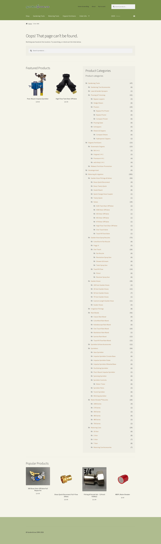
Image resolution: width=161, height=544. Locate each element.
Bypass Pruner (101, 115)
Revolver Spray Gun (103, 277)
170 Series (97, 408)
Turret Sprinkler (99, 392)
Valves (96, 202)
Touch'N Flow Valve (103, 234)
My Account (101, 6)
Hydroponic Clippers (103, 139)
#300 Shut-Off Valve (103, 210)
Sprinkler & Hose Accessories (101, 344)
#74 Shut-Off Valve (102, 222)
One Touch (97, 249)
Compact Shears (102, 135)
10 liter (96, 431)
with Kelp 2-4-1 (99, 162)
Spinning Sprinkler (100, 376)
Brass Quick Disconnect (102, 182)
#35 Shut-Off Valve (102, 214)
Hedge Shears (98, 103)
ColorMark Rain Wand (101, 321)
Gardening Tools (39, 16)
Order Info (83, 16)
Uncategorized (93, 170)
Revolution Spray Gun (103, 257)
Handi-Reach (98, 190)
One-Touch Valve (102, 230)
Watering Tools (53, 16)
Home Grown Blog (83, 6)
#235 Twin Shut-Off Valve (104, 206)
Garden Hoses (96, 281)
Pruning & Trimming (98, 95)
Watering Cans (96, 428)
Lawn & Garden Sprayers (99, 91)
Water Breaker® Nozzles (99, 400)
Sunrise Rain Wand (100, 336)
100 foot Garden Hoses (101, 285)
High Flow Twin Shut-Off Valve (106, 226)
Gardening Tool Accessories (100, 87)
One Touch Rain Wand (101, 329)
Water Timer (100, 384)
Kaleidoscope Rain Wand (102, 325)
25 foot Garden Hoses (101, 289)
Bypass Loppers (99, 99)
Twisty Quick (98, 198)
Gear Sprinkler (99, 352)
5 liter (96, 439)
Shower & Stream (102, 261)
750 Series (97, 424)
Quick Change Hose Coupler (103, 194)
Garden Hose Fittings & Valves (101, 178)
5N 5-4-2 (96, 150)
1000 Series (97, 404)
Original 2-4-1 (98, 154)
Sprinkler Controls (100, 380)
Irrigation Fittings (97, 309)
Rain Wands (95, 313)
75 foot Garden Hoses (101, 297)
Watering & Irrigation (95, 174)
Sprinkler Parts (99, 388)
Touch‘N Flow (98, 269)
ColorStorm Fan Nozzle (102, 242)
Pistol (98, 273)
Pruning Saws (98, 123)
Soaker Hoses (98, 305)
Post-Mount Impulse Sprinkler (104, 372)
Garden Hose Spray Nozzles (100, 238)
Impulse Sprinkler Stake (102, 360)
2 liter (96, 435)
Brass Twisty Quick (100, 186)
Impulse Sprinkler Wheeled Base (105, 364)
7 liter (96, 443)
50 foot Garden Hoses (101, 293)
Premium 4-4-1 (99, 158)
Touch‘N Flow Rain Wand (102, 340)
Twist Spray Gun (101, 265)
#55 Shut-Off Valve (102, 218)
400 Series (97, 416)
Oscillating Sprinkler (101, 368)
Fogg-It (96, 245)
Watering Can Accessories (103, 447)
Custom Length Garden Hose (104, 301)
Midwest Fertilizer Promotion (101, 166)
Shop (27, 16)
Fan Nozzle (100, 253)
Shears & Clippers (100, 131)
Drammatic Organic (98, 146)
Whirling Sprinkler (100, 396)
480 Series (97, 420)
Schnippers (97, 127)
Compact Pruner (102, 119)
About (93, 6)
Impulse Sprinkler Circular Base (105, 356)
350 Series (97, 412)
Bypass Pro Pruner (102, 111)
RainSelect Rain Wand (101, 332)
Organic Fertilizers (69, 16)
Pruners (96, 107)
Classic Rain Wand (100, 317)
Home (30, 24)
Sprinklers (94, 348)
